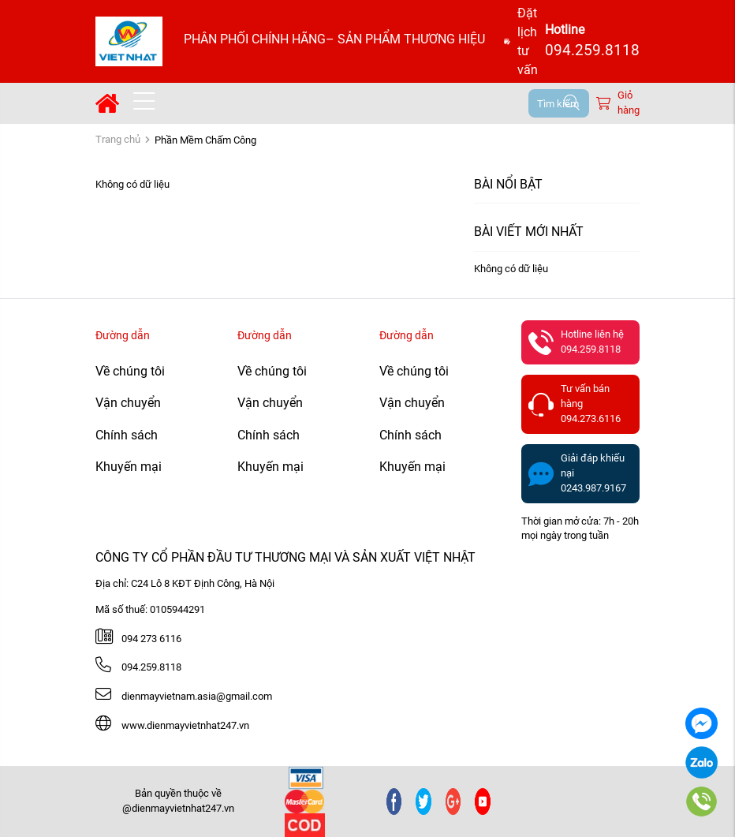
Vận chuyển (128, 402)
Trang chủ (117, 139)
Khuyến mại (128, 466)
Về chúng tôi (130, 371)
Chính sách (126, 435)
